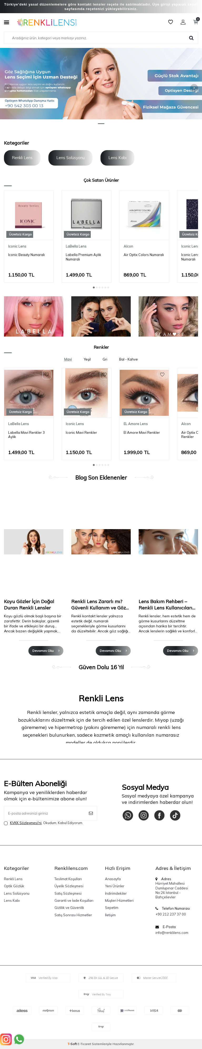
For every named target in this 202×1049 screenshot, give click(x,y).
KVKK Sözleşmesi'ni (26, 823)
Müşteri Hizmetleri (119, 900)
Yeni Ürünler (114, 886)
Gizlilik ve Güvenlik (69, 907)
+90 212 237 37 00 (170, 914)
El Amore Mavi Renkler (142, 432)
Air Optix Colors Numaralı (144, 255)
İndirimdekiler (116, 893)
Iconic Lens (17, 246)
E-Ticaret (84, 1044)
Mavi (68, 359)
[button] (101, 123)
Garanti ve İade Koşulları (73, 900)
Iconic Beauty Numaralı (26, 255)
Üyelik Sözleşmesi (68, 886)
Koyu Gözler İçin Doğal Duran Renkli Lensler (29, 604)
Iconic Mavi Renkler (81, 432)
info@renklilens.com (171, 932)
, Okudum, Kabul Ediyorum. (43, 823)
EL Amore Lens (136, 424)
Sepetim (111, 907)
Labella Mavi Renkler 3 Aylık (26, 434)
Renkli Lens (22, 157)
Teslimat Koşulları (68, 879)
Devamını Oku (45, 651)
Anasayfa (113, 879)
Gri (105, 359)
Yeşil (87, 359)
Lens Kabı (117, 157)
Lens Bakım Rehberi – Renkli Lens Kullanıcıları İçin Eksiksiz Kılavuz (165, 604)
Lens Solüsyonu (70, 157)
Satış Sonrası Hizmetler (73, 915)
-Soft (73, 1044)
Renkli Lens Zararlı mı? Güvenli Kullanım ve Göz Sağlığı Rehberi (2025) (98, 604)
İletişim (110, 915)
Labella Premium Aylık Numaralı (83, 257)
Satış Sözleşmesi (68, 893)
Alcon (128, 246)
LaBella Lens (76, 246)
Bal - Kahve (128, 359)
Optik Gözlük (14, 886)
